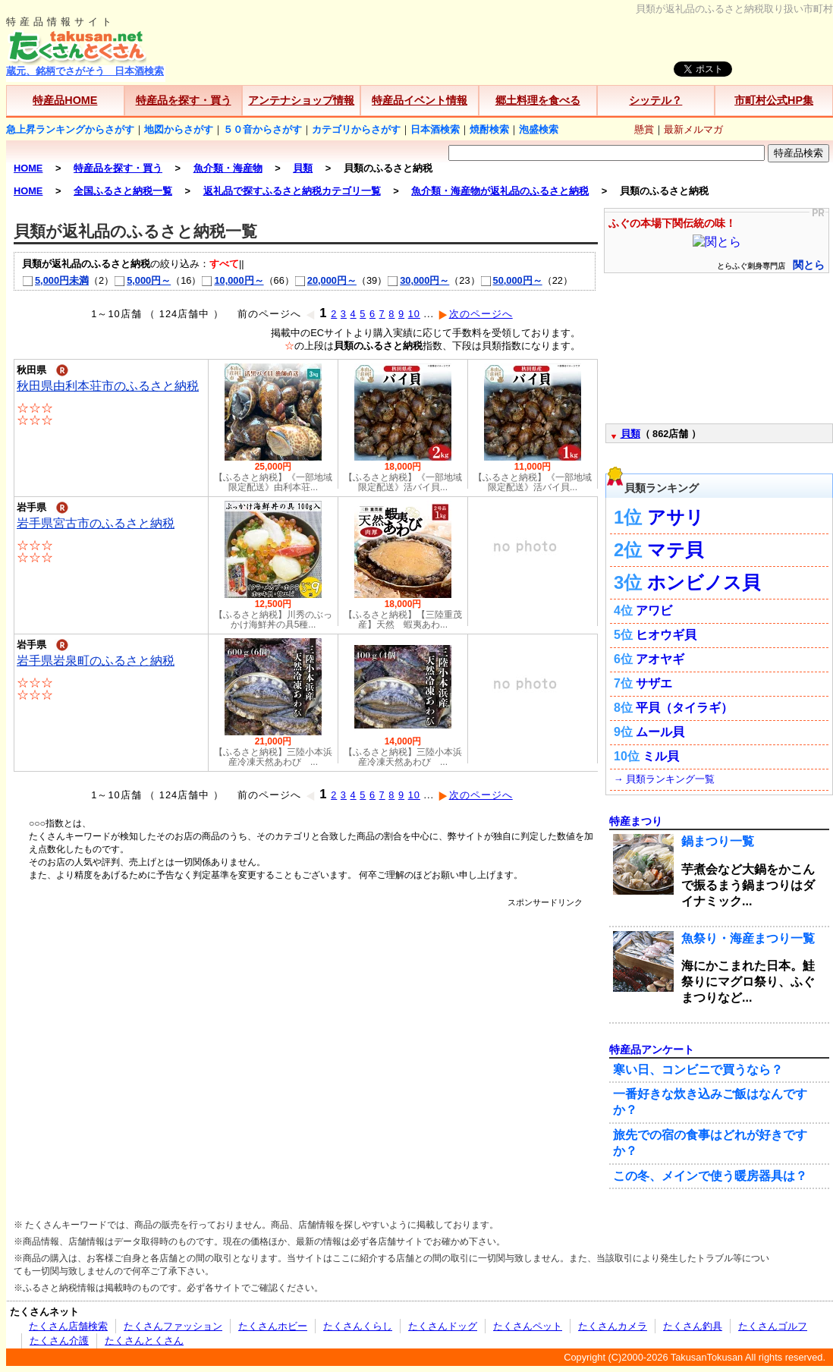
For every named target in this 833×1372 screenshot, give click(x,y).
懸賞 (644, 129)
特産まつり (635, 821)
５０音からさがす (262, 129)
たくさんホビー (272, 1326)
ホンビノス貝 (703, 582)
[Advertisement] (142, 1050)
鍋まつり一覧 (717, 841)
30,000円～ (418, 280)
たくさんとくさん (144, 1340)
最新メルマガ (693, 129)
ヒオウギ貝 (666, 634)
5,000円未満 (55, 280)
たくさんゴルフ (772, 1326)
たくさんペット (527, 1326)
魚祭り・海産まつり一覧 (748, 938)
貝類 (630, 433)
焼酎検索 (489, 129)
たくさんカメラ (612, 1326)
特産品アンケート (651, 1049)
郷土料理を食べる (537, 100)
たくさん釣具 (692, 1326)
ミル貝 (661, 756)
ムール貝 (660, 731)
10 (414, 313)
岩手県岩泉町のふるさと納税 (95, 660)
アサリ (675, 517)
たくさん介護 (59, 1340)
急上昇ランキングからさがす (70, 129)
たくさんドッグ (442, 1326)
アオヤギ (660, 659)
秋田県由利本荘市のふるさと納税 (108, 385)
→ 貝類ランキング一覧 (664, 779)
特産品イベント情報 (419, 100)
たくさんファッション (173, 1326)
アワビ (654, 610)
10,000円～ (232, 280)
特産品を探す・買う (183, 100)
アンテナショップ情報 (301, 100)
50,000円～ (511, 280)
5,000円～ (142, 280)
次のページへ (475, 313)
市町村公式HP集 (773, 100)
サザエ (654, 683)
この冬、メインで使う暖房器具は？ (710, 1175)
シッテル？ (655, 100)
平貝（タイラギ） (684, 707)
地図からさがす (178, 129)
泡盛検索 (538, 129)
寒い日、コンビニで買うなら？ (698, 1069)
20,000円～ (325, 280)
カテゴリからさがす (356, 129)
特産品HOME (65, 100)
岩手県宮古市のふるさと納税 (95, 523)
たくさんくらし (357, 1326)
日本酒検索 (435, 129)
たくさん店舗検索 (68, 1326)
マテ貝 (675, 550)
